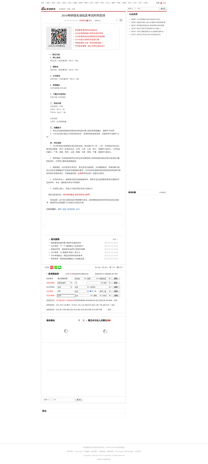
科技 (69, 3)
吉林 (104, 305)
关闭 (120, 267)
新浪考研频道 (68, 195)
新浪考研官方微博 (82, 195)
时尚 (102, 3)
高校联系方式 (100, 274)
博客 (86, 3)
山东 (82, 305)
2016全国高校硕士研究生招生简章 (89, 33)
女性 (129, 3)
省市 (75, 282)
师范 (64, 310)
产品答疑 (138, 451)
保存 (106, 267)
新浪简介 (70, 451)
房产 (140, 3)
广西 (100, 305)
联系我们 (94, 451)
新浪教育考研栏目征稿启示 (86, 30)
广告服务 (86, 451)
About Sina (78, 451)
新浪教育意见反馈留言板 (92, 447)
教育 (97, 3)
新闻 (48, 3)
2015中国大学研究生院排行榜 (87, 40)
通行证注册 (129, 451)
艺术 (93, 310)
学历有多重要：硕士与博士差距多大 (90, 46)
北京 (57, 305)
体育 (53, 3)
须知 (64, 209)
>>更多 (115, 300)
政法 (71, 310)
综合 (57, 310)
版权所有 (107, 459)
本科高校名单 (90, 300)
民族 (89, 310)
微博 (80, 3)
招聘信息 (102, 451)
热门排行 (115, 274)
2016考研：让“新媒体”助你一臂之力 (65, 252)
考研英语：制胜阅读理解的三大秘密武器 (67, 259)
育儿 (107, 3)
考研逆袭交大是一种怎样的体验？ (89, 43)
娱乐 (58, 3)
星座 (118, 3)
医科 (79, 310)
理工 (61, 310)
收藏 (124, 3)
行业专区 (162, 192)
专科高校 (109, 300)
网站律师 (110, 451)
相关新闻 (55, 239)
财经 (64, 3)
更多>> (115, 239)
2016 (78, 209)
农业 (82, 310)
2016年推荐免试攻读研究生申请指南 (90, 36)
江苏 (79, 305)
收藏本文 (98, 20)
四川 (89, 305)
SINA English (119, 451)
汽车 (135, 3)
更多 (146, 3)
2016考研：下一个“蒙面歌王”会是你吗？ (67, 246)
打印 (113, 267)
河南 (86, 305)
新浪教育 (62, 9)
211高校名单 (69, 300)
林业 (86, 310)
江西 (97, 305)
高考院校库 (53, 274)
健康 (113, 3)
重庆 (68, 305)
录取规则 (108, 274)
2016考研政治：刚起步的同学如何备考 (66, 256)
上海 (64, 305)
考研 (68, 9)
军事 (100, 310)
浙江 (75, 305)
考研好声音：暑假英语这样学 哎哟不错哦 (68, 249)
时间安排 (71, 209)
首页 (42, 3)
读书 (91, 3)
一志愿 (79, 173)
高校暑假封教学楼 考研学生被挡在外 (66, 243)
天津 (61, 305)
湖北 (93, 305)
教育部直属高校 (79, 300)
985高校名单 (60, 300)
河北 (107, 305)
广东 (71, 305)
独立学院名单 (100, 300)
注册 (157, 3)
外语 (75, 310)
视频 (75, 3)
